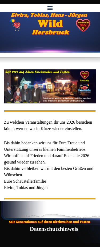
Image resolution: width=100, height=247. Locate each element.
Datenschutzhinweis (54, 229)
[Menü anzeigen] (50, 8)
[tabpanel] (50, 125)
